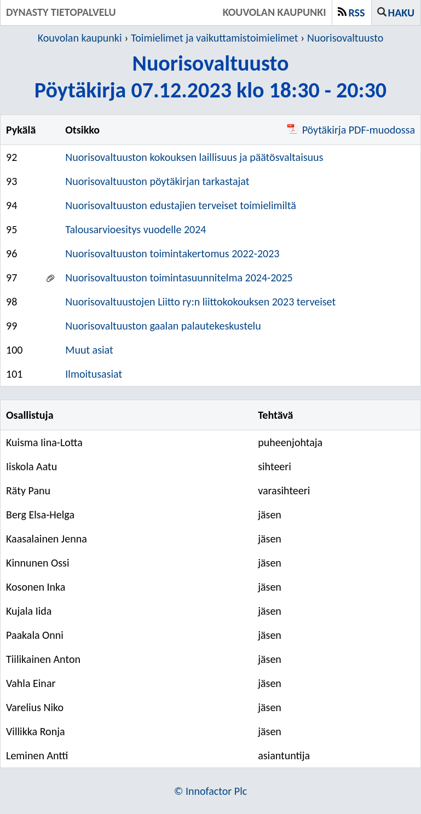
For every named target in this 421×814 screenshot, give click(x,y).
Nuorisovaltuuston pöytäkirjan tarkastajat (157, 181)
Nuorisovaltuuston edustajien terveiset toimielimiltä (180, 205)
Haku (401, 12)
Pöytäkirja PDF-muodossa (351, 129)
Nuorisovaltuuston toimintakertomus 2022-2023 (172, 253)
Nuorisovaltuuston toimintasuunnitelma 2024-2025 (178, 277)
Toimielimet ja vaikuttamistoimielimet (214, 37)
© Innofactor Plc (210, 791)
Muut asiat (89, 349)
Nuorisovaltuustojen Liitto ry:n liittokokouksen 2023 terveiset (200, 301)
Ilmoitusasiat (93, 373)
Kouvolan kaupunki (80, 37)
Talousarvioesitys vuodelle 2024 (135, 229)
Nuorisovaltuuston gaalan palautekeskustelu (163, 325)
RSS (357, 12)
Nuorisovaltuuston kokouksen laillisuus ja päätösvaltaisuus (194, 157)
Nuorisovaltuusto (345, 37)
